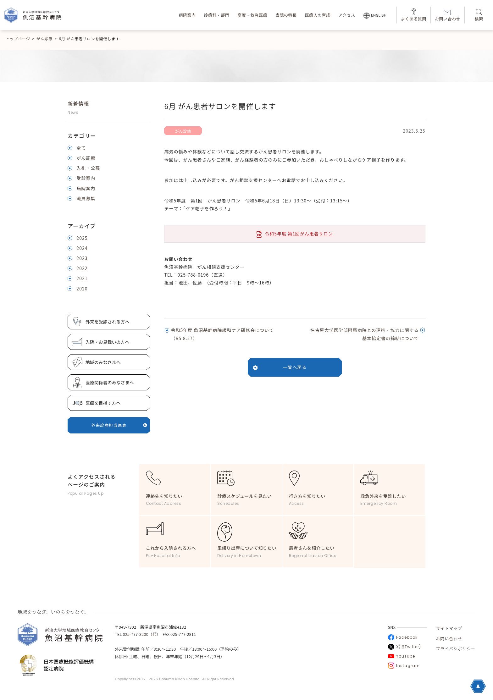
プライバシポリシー (455, 649)
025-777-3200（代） (140, 634)
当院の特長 (286, 15)
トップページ (18, 38)
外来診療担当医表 (119, 425)
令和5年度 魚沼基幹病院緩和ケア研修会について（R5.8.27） (222, 334)
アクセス (346, 15)
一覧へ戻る (295, 367)
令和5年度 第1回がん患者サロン (299, 233)
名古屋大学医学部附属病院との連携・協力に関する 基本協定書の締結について (364, 334)
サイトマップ (449, 628)
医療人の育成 (317, 15)
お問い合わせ (447, 16)
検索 (478, 15)
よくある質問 (413, 14)
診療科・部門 (216, 15)
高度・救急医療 (252, 15)
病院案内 (187, 15)
